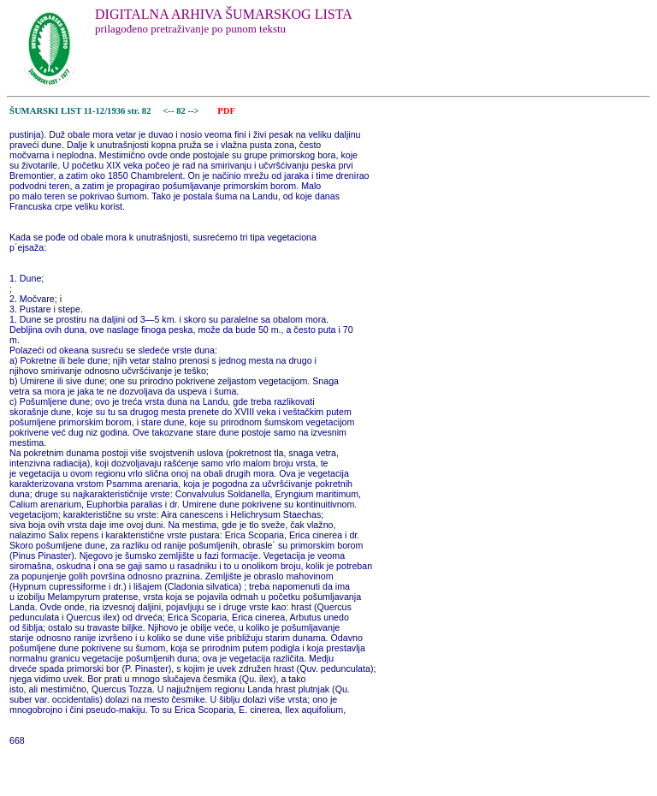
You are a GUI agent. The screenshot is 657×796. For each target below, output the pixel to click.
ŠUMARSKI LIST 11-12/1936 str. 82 (80, 111)
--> (194, 111)
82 (181, 111)
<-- (169, 111)
